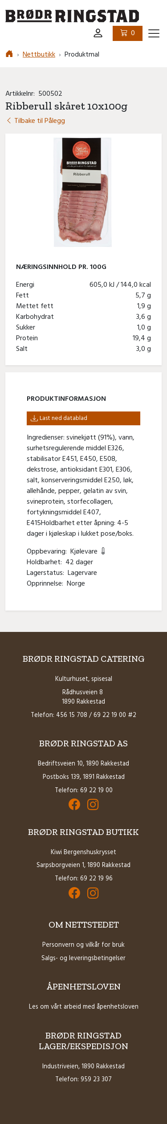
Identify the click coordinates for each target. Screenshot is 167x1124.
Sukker (27, 327)
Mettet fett (36, 306)
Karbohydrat (36, 317)
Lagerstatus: (47, 573)
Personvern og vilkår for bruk (83, 945)
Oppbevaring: (48, 551)
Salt (23, 349)
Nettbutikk (39, 55)
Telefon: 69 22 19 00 (84, 791)
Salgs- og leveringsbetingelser (83, 958)
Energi (27, 285)
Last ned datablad (59, 418)
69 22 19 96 (96, 879)
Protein (28, 338)
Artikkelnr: (21, 94)
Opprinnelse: (47, 583)
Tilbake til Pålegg (35, 121)
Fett (24, 295)
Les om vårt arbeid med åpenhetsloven (83, 1007)
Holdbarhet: (46, 562)
